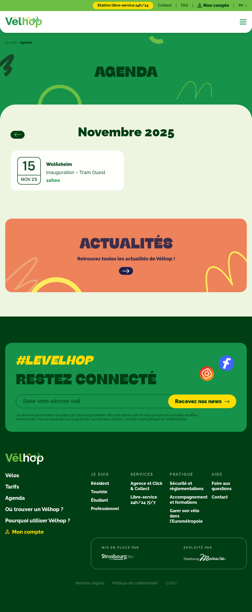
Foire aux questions (222, 486)
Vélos (12, 475)
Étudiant (99, 500)
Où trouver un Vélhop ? (34, 509)
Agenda (15, 498)
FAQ (184, 5)
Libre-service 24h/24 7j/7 (143, 500)
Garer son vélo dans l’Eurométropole (186, 516)
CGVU (171, 583)
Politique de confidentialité (135, 583)
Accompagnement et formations (188, 500)
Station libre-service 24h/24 (123, 5)
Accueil (10, 42)
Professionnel (105, 508)
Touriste (99, 491)
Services (142, 474)
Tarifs (12, 487)
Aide (217, 474)
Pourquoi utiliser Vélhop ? (37, 520)
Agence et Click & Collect (146, 486)
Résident (100, 483)
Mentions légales (90, 583)
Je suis (100, 474)
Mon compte (28, 532)
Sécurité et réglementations (187, 486)
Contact (165, 5)
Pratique (181, 474)
